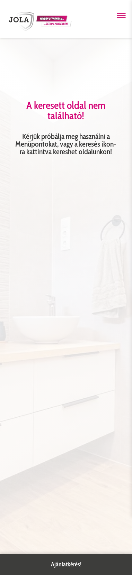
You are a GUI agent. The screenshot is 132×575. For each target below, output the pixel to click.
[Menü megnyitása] (121, 15)
